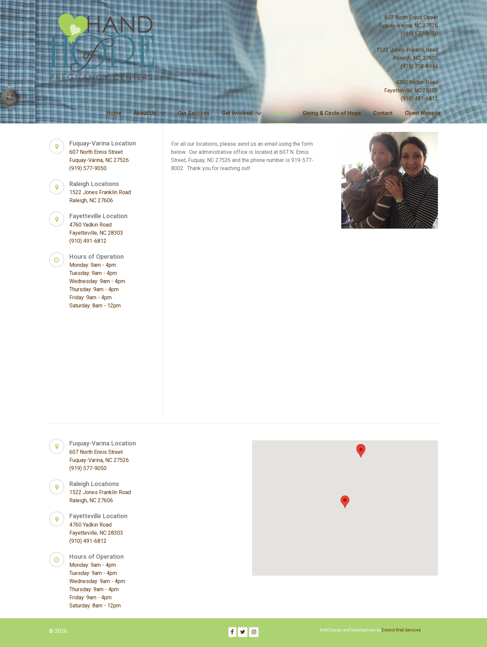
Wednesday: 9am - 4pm (97, 281)
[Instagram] (254, 632)
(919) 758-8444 (419, 66)
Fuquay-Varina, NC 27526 (408, 25)
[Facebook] (232, 632)
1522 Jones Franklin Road (407, 50)
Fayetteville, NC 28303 (411, 90)
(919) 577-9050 (419, 33)
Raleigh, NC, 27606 (415, 58)
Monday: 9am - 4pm (92, 265)
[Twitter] (243, 632)
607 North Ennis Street (411, 17)
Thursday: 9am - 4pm (94, 289)
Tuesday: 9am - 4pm (93, 273)
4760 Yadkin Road (417, 82)
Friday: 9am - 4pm (90, 297)
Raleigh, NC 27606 (91, 200)
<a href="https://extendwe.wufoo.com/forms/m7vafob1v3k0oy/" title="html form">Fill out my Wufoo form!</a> (247, 292)
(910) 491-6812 (419, 98)
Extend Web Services (401, 630)
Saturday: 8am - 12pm (95, 305)
